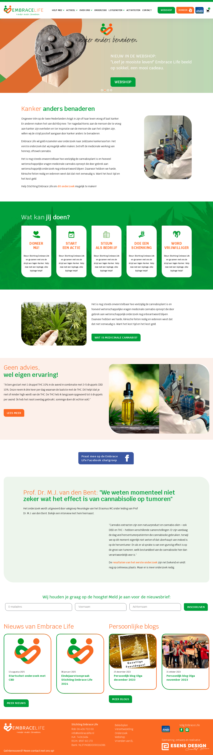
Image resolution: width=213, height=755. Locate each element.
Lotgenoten (116, 10)
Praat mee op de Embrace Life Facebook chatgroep (106, 458)
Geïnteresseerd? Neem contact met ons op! (29, 750)
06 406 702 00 (85, 729)
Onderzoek (100, 10)
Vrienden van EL (124, 741)
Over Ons (85, 10)
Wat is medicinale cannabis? (116, 337)
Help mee (58, 10)
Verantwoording (124, 729)
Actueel (71, 10)
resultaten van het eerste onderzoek (135, 562)
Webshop (166, 10)
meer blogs (120, 703)
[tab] (102, 90)
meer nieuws (16, 703)
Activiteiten (133, 10)
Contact (147, 10)
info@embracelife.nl (82, 733)
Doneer (183, 10)
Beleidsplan (121, 725)
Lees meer (14, 413)
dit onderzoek (66, 186)
